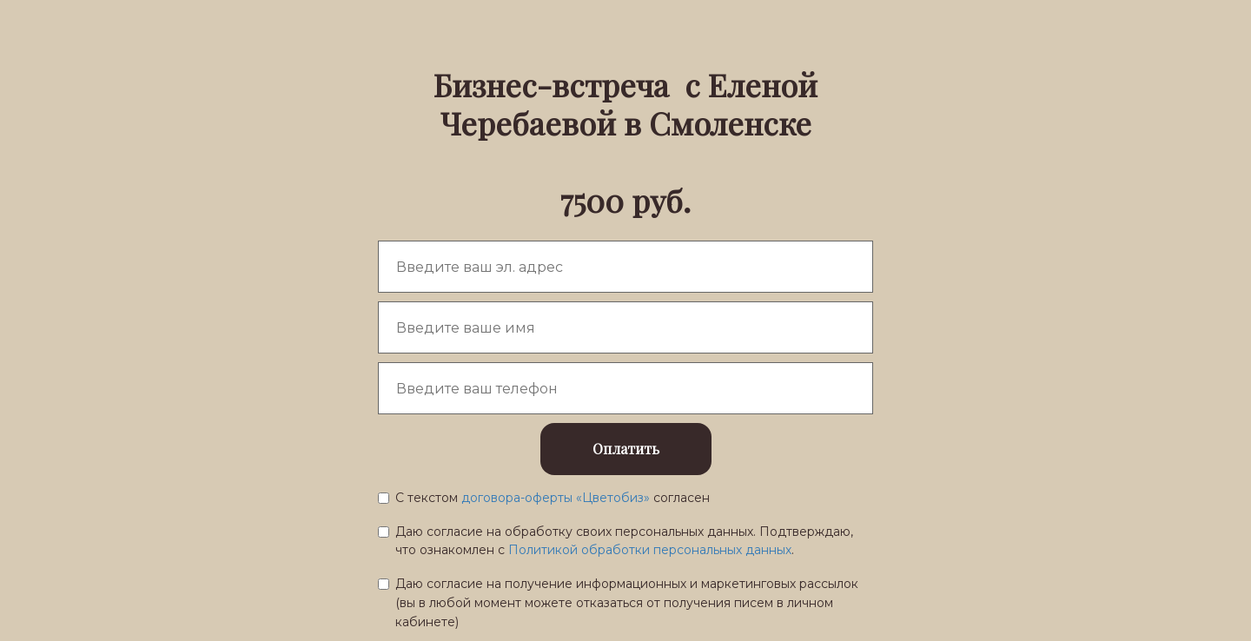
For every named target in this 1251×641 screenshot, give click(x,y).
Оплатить (625, 448)
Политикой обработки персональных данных (649, 550)
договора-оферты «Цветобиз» (557, 498)
